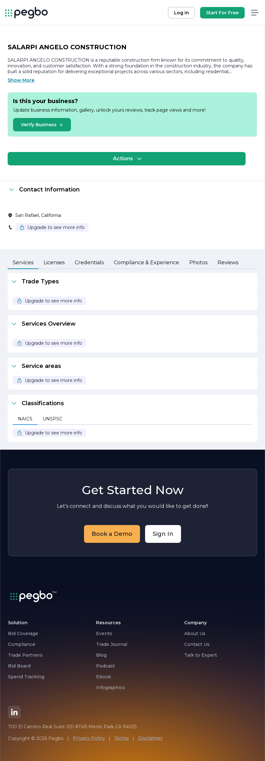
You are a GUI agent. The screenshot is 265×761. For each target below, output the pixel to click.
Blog (101, 655)
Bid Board (19, 666)
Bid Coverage (23, 633)
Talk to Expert (200, 655)
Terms (121, 738)
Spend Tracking (26, 677)
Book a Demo (112, 533)
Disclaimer (150, 738)
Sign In (163, 533)
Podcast (105, 666)
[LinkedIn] (14, 712)
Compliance (21, 644)
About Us (195, 633)
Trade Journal (111, 644)
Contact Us (197, 644)
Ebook (103, 677)
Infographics (110, 687)
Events (104, 633)
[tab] (23, 263)
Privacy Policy (89, 738)
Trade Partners (25, 655)
